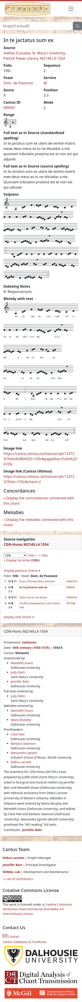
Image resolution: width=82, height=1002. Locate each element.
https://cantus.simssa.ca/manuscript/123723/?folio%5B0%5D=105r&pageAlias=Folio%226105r (40, 459)
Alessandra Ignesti (24, 753)
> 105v (43, 555)
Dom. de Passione (18, 83)
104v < (32, 555)
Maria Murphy (21, 720)
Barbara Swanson (23, 743)
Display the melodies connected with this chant (38, 522)
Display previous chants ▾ (22, 570)
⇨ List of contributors (18, 879)
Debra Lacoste (21, 762)
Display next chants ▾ (19, 617)
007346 (70, 603)
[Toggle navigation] (71, 8)
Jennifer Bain (20, 681)
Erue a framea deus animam (37, 581)
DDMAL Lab (11, 872)
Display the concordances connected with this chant (38, 501)
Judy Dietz (18, 672)
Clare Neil (17, 734)
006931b (71, 581)
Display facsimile (23, 560)
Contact (11, 936)
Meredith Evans (22, 663)
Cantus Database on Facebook (24, 942)
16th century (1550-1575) (30, 647)
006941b (71, 597)
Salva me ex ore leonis (33, 597)
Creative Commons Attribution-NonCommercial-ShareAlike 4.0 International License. (37, 909)
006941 (9, 107)
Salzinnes (29, 642)
